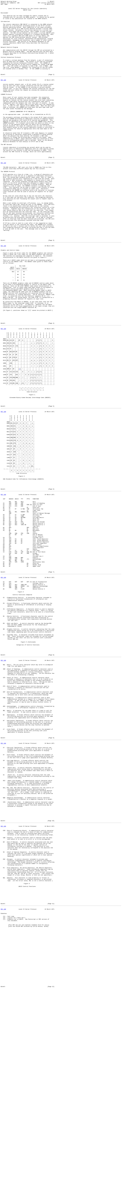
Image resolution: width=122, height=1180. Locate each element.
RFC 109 (3, 95)
